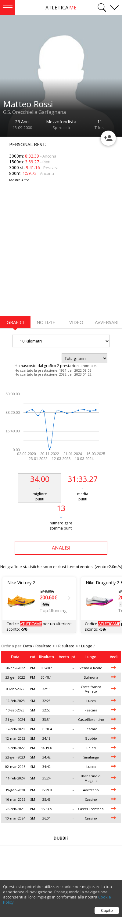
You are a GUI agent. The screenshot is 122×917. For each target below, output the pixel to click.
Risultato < (68, 646)
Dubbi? (61, 838)
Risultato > (45, 646)
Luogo (87, 646)
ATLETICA (61, 7)
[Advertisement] (57, 253)
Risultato (46, 657)
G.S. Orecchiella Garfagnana (34, 112)
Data (28, 646)
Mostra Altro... (20, 180)
